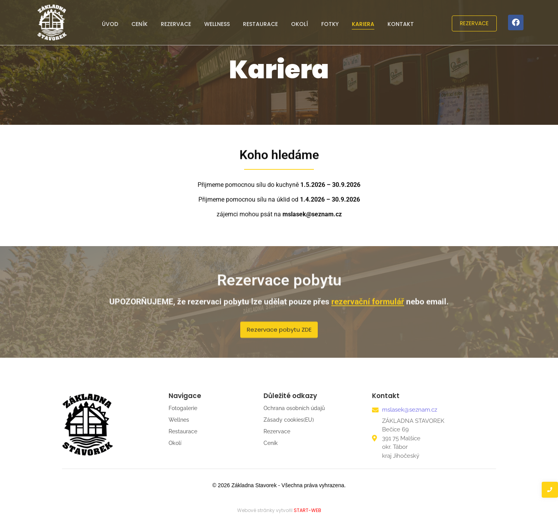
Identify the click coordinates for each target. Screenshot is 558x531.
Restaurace (260, 24)
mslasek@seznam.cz (409, 409)
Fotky (330, 24)
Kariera (363, 24)
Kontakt (401, 24)
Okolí (299, 24)
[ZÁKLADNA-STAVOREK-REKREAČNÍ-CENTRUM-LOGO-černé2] (87, 425)
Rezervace (176, 24)
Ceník (139, 24)
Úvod (110, 24)
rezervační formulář (367, 306)
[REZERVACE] (474, 23)
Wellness (217, 24)
